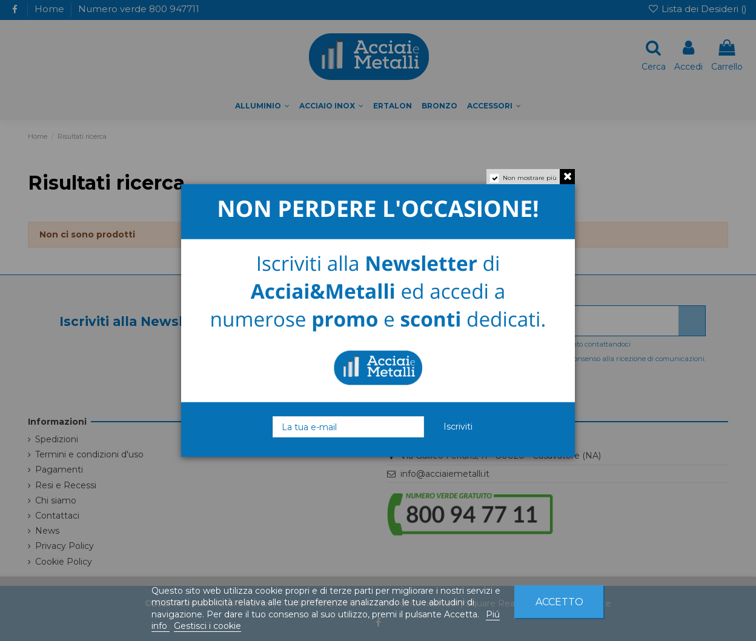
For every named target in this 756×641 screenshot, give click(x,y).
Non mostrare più (530, 178)
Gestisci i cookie (207, 625)
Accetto (559, 602)
